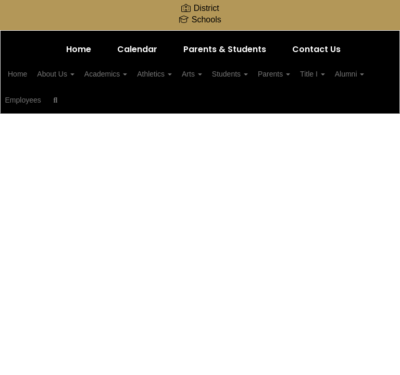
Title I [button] (36, 100)
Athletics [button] (187, 74)
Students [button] (275, 74)
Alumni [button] (79, 100)
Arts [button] (231, 74)
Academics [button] (133, 74)
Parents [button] (324, 74)
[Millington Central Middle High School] (200, 37)
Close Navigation (213, 104)
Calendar (137, 49)
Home (78, 49)
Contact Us (316, 49)
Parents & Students (224, 49)
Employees (127, 100)
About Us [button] (77, 74)
